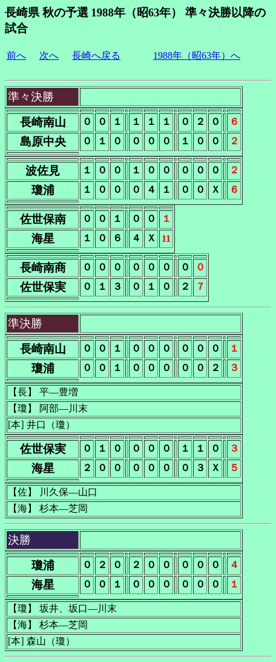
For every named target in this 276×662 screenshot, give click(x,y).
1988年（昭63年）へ (196, 55)
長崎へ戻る (96, 55)
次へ (49, 55)
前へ (16, 55)
